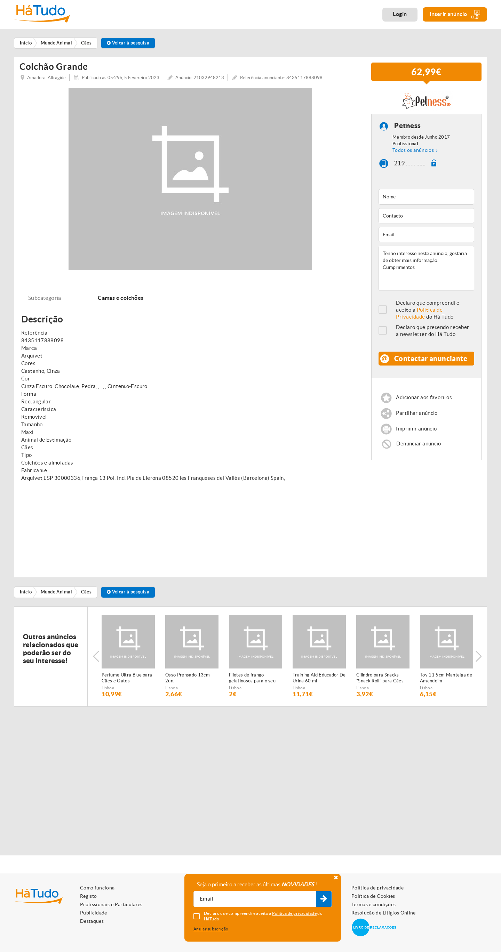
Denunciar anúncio (418, 446)
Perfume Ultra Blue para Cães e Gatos (127, 680)
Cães (86, 594)
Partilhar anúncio (416, 416)
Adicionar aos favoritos (424, 400)
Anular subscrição (210, 929)
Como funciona (97, 888)
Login (400, 14)
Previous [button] (96, 659)
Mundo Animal (56, 594)
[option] (128, 659)
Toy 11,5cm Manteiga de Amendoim (446, 680)
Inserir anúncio (455, 14)
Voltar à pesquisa (128, 43)
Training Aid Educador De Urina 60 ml (319, 680)
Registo (88, 896)
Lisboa (108, 690)
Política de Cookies (373, 896)
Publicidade (93, 913)
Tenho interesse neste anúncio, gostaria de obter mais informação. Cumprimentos (426, 271)
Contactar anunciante (430, 361)
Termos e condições (373, 904)
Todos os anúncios (413, 152)
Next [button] (478, 659)
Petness (407, 128)
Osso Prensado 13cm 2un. (187, 680)
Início (26, 594)
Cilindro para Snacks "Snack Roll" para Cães (380, 680)
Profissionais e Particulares (111, 904)
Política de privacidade (377, 888)
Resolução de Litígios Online (383, 913)
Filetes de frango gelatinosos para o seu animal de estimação (252, 681)
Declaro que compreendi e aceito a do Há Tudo (428, 312)
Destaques (92, 921)
